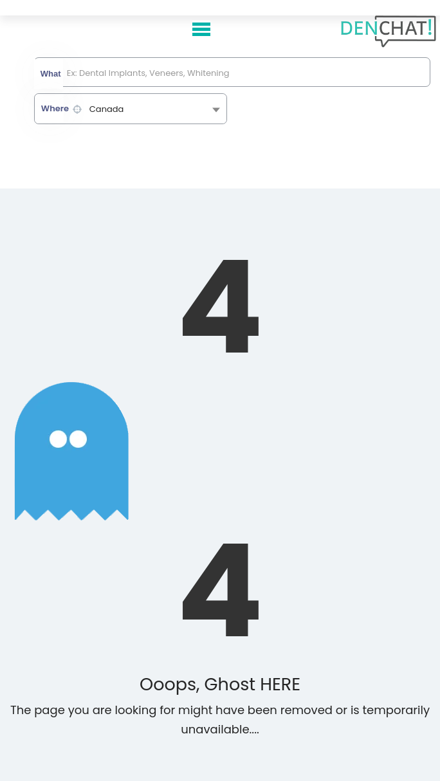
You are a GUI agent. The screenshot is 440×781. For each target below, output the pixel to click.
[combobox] (130, 109)
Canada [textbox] (106, 109)
